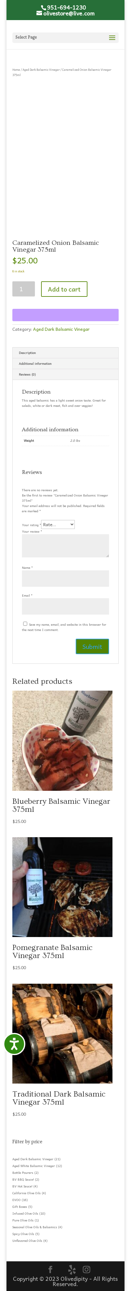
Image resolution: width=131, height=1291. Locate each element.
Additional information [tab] (35, 363)
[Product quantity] (23, 288)
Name (27, 567)
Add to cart (64, 289)
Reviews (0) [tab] (27, 374)
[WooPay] (65, 315)
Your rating (31, 524)
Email (27, 595)
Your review (32, 531)
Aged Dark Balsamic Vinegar (41, 69)
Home (16, 69)
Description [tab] (27, 352)
